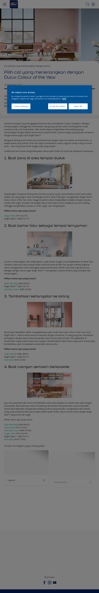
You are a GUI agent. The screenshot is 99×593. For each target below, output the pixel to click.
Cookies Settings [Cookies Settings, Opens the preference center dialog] (21, 106)
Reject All (78, 106)
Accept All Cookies (57, 106)
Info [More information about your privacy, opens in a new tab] (64, 99)
